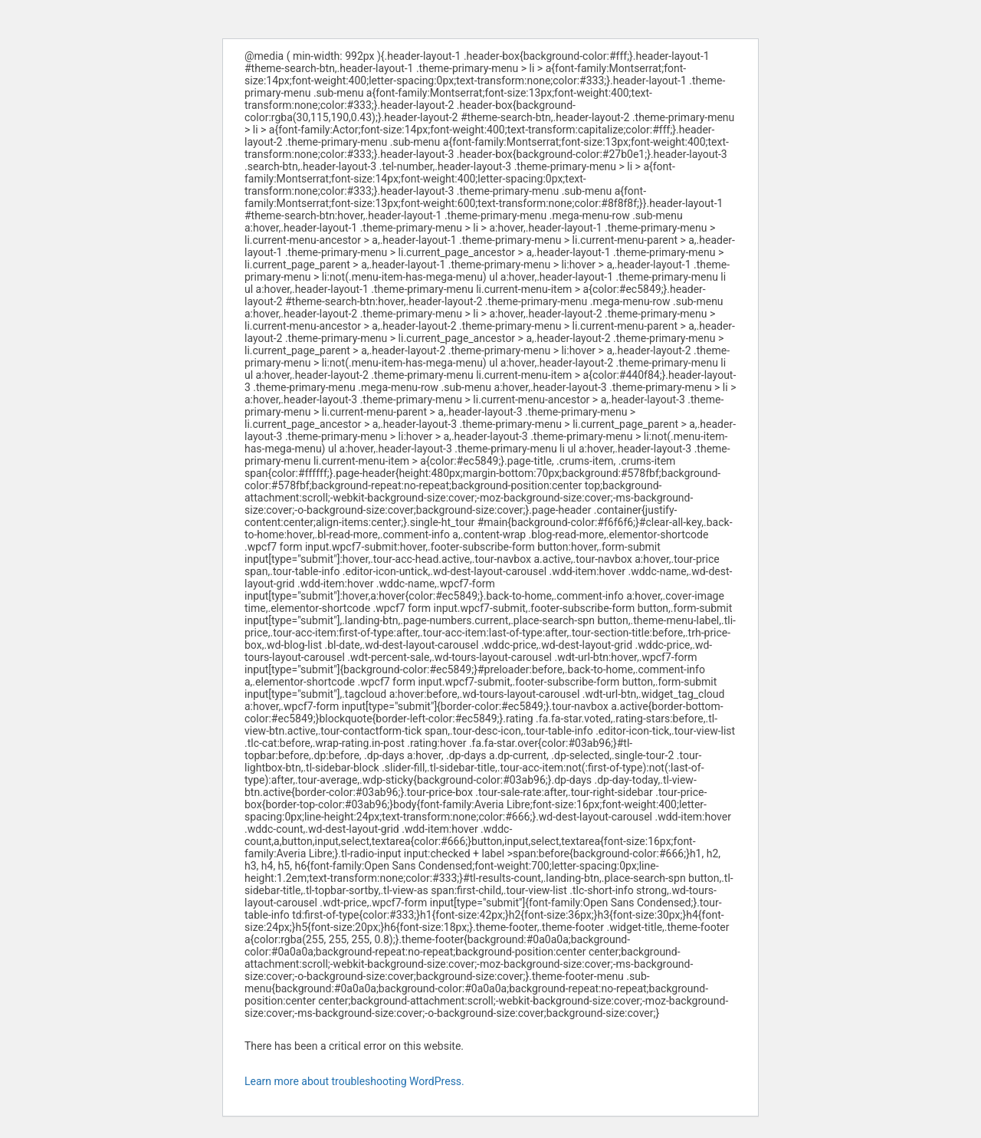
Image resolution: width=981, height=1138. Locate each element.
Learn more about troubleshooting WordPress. (354, 1081)
